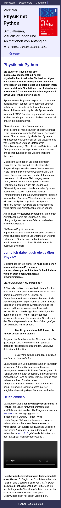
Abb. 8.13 (23, 433)
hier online (9, 413)
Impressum (9, 2)
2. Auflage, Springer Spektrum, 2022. (27, 47)
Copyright (41, 2)
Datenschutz (25, 2)
